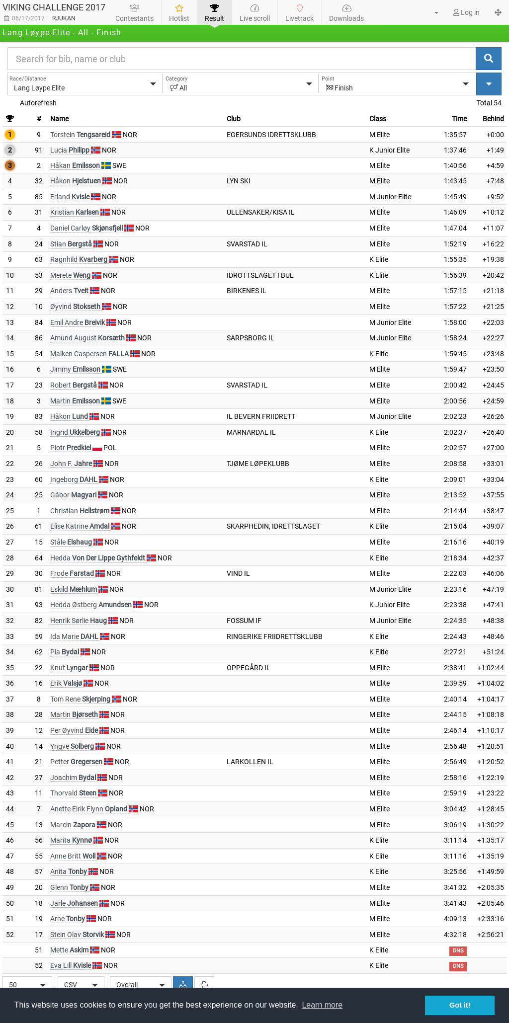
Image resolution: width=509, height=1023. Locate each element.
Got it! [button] (459, 1005)
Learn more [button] (322, 1005)
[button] (430, 12)
